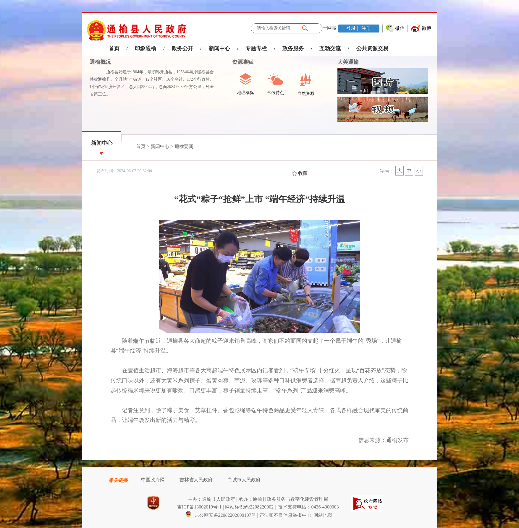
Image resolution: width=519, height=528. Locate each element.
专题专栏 (256, 48)
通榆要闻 (183, 146)
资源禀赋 (240, 62)
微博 (426, 28)
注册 (365, 28)
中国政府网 (153, 479)
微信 (400, 28)
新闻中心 (219, 48)
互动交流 (330, 48)
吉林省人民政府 (196, 479)
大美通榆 (348, 62)
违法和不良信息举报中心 (285, 515)
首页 (114, 48)
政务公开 (182, 48)
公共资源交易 (372, 48)
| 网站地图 (321, 515)
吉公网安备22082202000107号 (220, 515)
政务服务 (293, 48)
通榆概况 (100, 62)
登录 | (352, 28)
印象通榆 (145, 48)
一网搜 (329, 27)
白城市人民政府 (244, 479)
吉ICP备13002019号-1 (199, 506)
